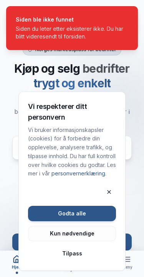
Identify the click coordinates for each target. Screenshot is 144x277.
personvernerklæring (78, 173)
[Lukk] (109, 192)
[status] (72, 28)
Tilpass (72, 253)
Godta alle (72, 213)
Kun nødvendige (72, 233)
